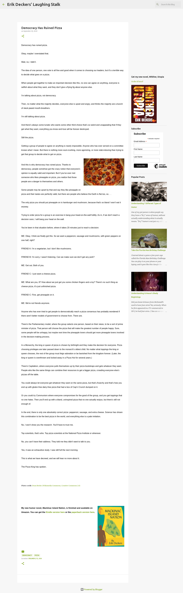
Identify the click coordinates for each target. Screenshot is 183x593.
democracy (27, 555)
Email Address (140, 141)
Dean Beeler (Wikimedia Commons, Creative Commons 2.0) (56, 486)
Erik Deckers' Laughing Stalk (33, 4)
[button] (22, 36)
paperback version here (83, 512)
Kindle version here (55, 512)
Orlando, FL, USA (35, 558)
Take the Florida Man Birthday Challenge (148, 250)
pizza (37, 555)
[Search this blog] (167, 4)
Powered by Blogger (91, 589)
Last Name (138, 157)
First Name (138, 149)
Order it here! (137, 81)
